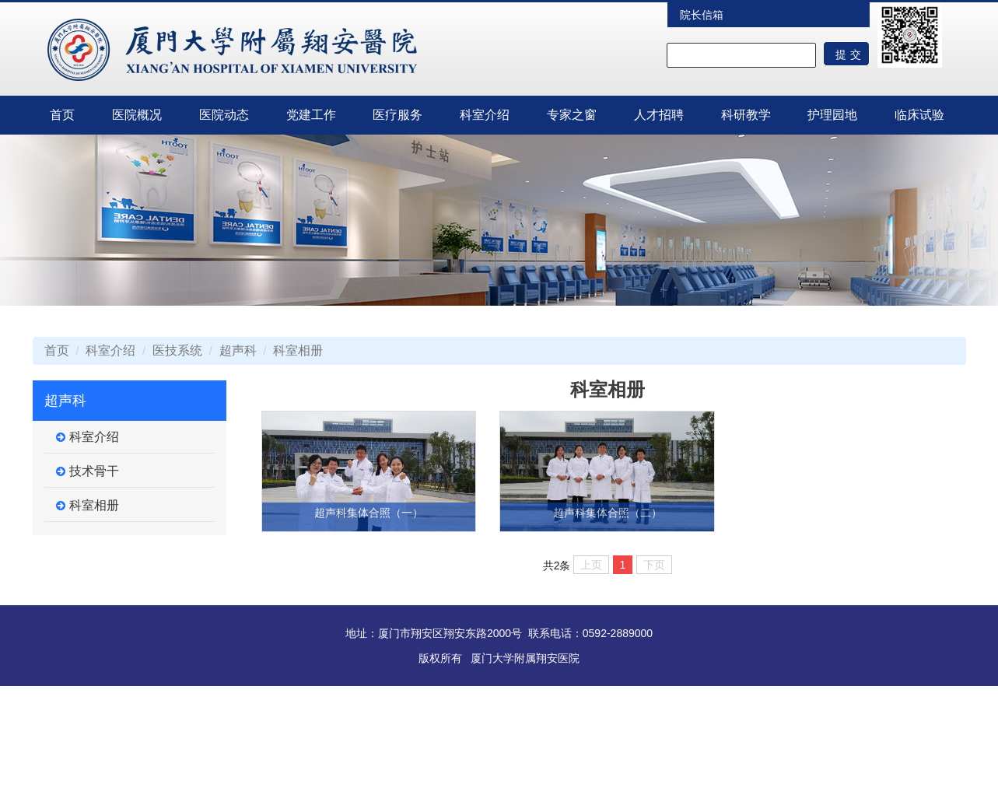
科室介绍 (485, 114)
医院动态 (224, 114)
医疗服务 (397, 114)
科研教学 (746, 114)
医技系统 (177, 350)
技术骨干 (87, 471)
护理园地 (832, 114)
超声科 (238, 350)
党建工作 (311, 114)
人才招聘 (659, 114)
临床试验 (919, 114)
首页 (62, 114)
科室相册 (298, 350)
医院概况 (137, 114)
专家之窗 (572, 114)
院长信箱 (701, 15)
